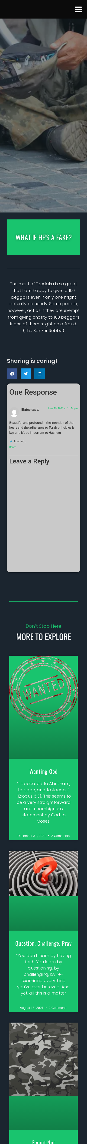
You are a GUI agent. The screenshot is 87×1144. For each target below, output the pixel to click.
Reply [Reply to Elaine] (12, 447)
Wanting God (43, 771)
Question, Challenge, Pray (43, 943)
